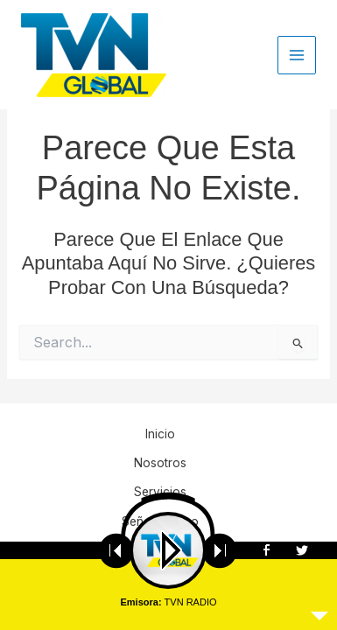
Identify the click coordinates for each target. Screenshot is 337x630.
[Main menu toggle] (296, 55)
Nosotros (160, 463)
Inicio (160, 434)
